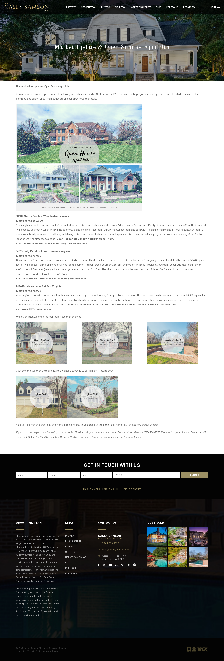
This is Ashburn (131, 488)
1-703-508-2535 (110, 543)
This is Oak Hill (111, 488)
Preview (71, 7)
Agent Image (51, 651)
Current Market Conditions (36, 424)
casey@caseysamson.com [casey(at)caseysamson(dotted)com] (115, 549)
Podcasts (189, 7)
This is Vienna (91, 488)
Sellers (120, 7)
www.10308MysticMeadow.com (67, 243)
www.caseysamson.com (110, 436)
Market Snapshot (140, 7)
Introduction (88, 7)
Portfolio (172, 7)
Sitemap (62, 648)
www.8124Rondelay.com (37, 308)
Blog (158, 7)
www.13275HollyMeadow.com (67, 278)
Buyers (105, 7)
